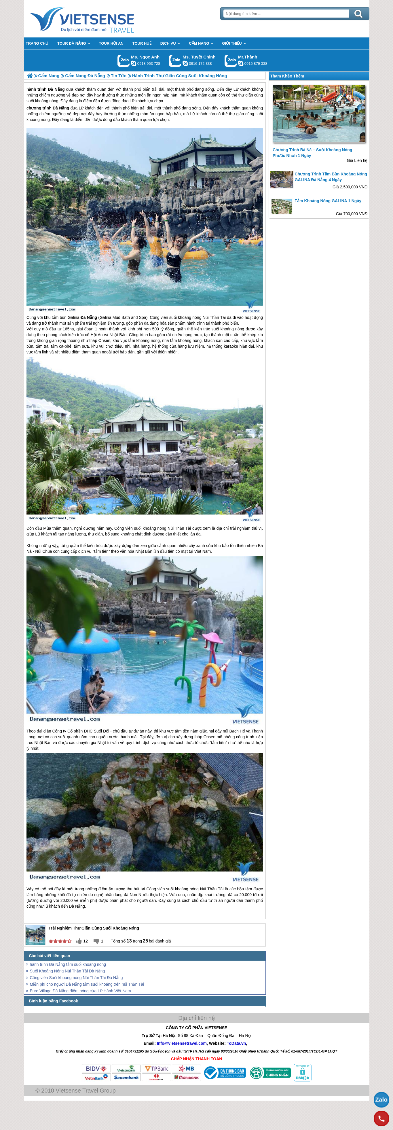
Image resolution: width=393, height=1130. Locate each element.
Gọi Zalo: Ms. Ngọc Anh (123, 60)
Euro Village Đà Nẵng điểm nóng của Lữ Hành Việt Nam (80, 991)
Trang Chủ (96, 18)
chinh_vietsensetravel (185, 63)
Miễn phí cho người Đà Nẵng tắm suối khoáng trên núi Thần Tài (87, 984)
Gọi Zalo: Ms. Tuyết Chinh (175, 60)
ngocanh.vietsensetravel (133, 63)
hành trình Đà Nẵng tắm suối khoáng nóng (68, 964)
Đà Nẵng (61, 108)
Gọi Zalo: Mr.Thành (230, 60)
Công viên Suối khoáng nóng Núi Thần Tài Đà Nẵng (76, 977)
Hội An (97, 334)
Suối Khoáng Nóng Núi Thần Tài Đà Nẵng (67, 971)
